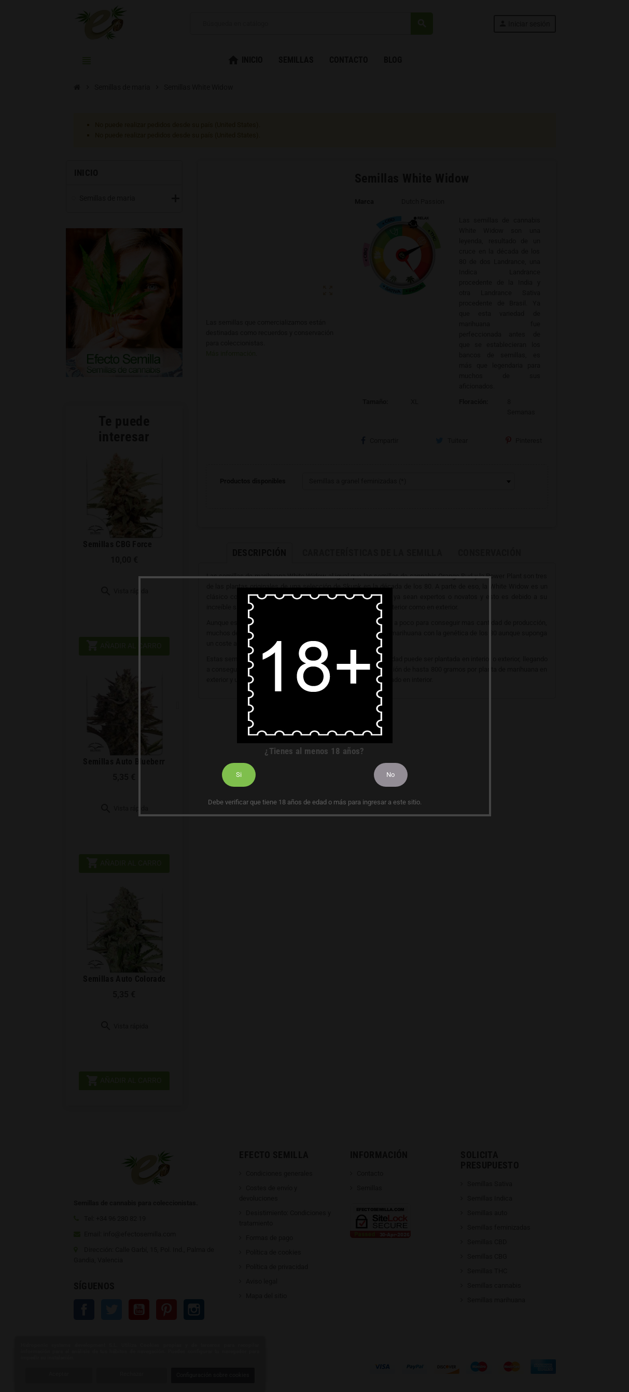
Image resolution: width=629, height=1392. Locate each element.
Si (239, 774)
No (390, 774)
